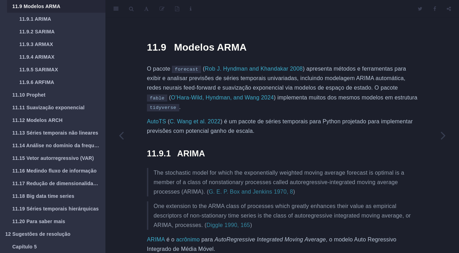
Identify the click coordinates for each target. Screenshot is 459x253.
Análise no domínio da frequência (58, 145)
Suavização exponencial (48, 107)
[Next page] (443, 135)
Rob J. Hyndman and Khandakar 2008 (254, 69)
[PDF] (177, 9)
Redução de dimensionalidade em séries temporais (58, 183)
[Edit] (162, 9)
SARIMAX (38, 69)
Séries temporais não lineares (55, 133)
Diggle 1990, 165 (228, 225)
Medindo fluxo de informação (54, 171)
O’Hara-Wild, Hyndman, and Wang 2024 (222, 97)
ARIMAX (36, 57)
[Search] (131, 9)
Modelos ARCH (37, 120)
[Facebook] (434, 9)
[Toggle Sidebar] (116, 9)
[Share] (448, 9)
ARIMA (35, 19)
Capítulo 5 (24, 246)
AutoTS (156, 121)
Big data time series (43, 196)
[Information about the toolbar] (191, 9)
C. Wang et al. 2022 (195, 121)
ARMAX (36, 44)
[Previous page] (121, 135)
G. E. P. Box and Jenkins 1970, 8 (251, 192)
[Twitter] (420, 9)
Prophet (28, 95)
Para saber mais (38, 221)
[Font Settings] (146, 9)
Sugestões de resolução (38, 234)
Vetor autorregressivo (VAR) (53, 158)
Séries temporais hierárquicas (55, 209)
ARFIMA (36, 82)
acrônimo (188, 239)
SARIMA (37, 31)
